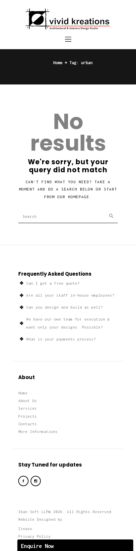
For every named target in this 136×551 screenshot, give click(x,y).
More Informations (38, 431)
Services (27, 408)
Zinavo (25, 528)
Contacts (27, 424)
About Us (27, 400)
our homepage (73, 197)
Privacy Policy (34, 536)
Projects (27, 416)
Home (57, 62)
